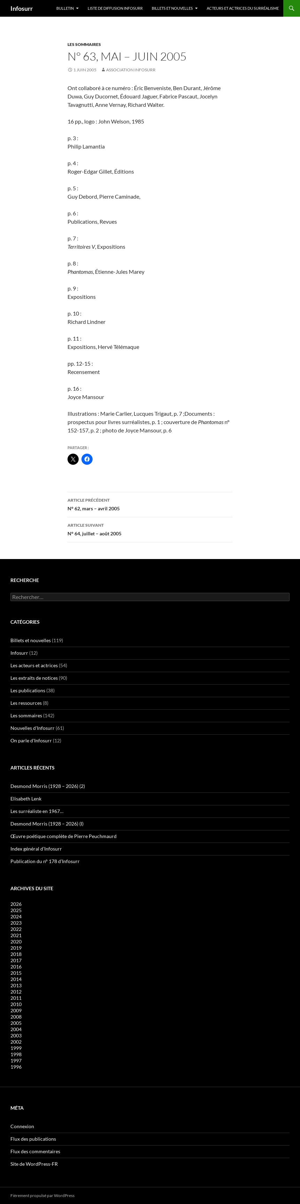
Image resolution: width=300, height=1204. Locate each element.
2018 (16, 954)
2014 (16, 979)
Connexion (22, 1126)
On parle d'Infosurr (31, 740)
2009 (16, 1010)
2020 (16, 941)
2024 (16, 916)
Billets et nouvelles (172, 8)
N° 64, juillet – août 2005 (150, 528)
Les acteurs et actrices (34, 665)
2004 (16, 1029)
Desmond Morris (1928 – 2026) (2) (47, 786)
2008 (16, 1017)
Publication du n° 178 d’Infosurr (45, 861)
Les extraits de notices (34, 678)
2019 (16, 948)
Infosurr (21, 8)
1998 (16, 1054)
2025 (16, 910)
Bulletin (65, 8)
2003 (16, 1035)
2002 (16, 1042)
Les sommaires (84, 44)
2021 (16, 935)
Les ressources (26, 703)
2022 (16, 929)
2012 (16, 992)
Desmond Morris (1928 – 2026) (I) (47, 824)
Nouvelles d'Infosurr (32, 728)
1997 (16, 1060)
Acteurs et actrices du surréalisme (243, 8)
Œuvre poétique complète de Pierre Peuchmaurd (63, 836)
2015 (16, 973)
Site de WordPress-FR (34, 1164)
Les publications (27, 690)
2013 (16, 985)
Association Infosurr (131, 69)
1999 (16, 1048)
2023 (16, 923)
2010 (16, 1004)
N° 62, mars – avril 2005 (150, 503)
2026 (16, 904)
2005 (16, 1023)
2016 (16, 967)
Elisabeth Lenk (25, 799)
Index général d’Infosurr (36, 849)
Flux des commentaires (35, 1151)
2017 (16, 960)
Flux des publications (33, 1139)
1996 (16, 1067)
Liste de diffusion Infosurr (115, 8)
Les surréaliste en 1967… (36, 811)
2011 (16, 998)
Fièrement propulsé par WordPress (42, 1195)
